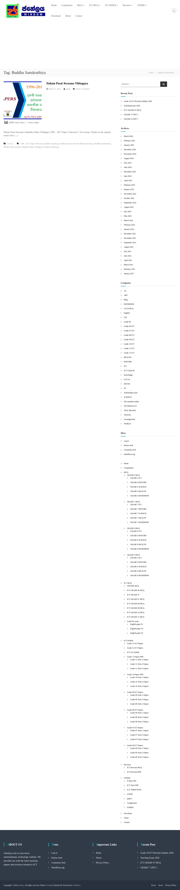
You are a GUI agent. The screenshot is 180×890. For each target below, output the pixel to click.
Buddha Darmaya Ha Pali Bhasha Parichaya (76, 143)
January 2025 (129, 145)
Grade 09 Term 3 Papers (139, 704)
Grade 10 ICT (129, 344)
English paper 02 (136, 628)
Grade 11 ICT (129, 348)
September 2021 (130, 242)
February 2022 (129, 225)
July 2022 (127, 211)
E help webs (131, 781)
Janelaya (21, 885)
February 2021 (129, 269)
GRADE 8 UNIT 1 (131, 119)
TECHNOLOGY (130, 406)
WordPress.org (129, 454)
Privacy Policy (102, 862)
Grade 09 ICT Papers (135, 692)
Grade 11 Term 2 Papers (139, 664)
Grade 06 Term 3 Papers (139, 757)
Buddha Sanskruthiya (102, 143)
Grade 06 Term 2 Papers (139, 752)
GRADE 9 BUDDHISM (139, 575)
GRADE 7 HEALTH (138, 518)
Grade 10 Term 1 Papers (139, 677)
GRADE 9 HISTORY (138, 562)
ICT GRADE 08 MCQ (135, 603)
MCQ (79, 5)
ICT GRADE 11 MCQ (135, 617)
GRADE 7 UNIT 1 (131, 114)
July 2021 (127, 251)
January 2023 (129, 189)
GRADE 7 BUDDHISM (139, 522)
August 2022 (129, 207)
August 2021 (129, 247)
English (127, 313)
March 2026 (128, 136)
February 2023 (129, 185)
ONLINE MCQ (133, 586)
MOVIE (127, 384)
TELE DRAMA (130, 410)
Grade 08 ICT (129, 335)
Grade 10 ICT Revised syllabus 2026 (138, 101)
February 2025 (129, 140)
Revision (127, 5)
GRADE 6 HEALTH (138, 491)
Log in (126, 441)
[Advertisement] (90, 45)
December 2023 (130, 171)
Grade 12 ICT (129, 353)
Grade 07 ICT (129, 330)
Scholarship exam (131, 392)
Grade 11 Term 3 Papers (139, 668)
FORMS (130, 807)
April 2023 (128, 180)
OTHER (141, 5)
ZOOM (130, 794)
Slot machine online (131, 401)
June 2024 (128, 167)
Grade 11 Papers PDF (135, 657)
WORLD (127, 423)
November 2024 (130, 154)
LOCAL (10, 143)
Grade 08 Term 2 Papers (139, 717)
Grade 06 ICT (129, 326)
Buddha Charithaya (51, 143)
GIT (125, 317)
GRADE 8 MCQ (133, 528)
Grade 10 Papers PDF (135, 674)
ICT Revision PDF (134, 772)
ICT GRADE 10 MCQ (135, 612)
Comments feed (130, 450)
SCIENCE (128, 397)
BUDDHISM (129, 304)
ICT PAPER (110, 5)
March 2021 (128, 264)
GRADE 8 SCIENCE (138, 540)
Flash (48, 885)
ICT (125, 366)
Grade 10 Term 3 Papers (139, 686)
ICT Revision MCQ (134, 767)
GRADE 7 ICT (136, 504)
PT (125, 388)
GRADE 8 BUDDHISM (139, 549)
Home (54, 5)
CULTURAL (129, 308)
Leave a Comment (83, 89)
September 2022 (130, 202)
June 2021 (128, 256)
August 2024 (129, 158)
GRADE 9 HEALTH (138, 571)
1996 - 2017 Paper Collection (32, 143)
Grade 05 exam (133, 621)
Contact (78, 15)
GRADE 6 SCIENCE (138, 487)
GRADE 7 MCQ (133, 501)
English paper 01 (136, 624)
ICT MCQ (93, 5)
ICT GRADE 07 (133, 594)
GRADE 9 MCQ (133, 555)
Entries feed (128, 445)
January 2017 (129, 273)
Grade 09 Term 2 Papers (139, 699)
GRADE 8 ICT (136, 531)
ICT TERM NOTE (134, 789)
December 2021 (130, 233)
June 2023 (128, 176)
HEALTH (127, 357)
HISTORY (128, 361)
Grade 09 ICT (129, 339)
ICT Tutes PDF (133, 785)
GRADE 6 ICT (136, 478)
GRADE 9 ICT (136, 557)
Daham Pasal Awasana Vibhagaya (67, 83)
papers (129, 798)
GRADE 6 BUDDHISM (139, 495)
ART (126, 295)
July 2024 (127, 163)
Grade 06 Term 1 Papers (139, 748)
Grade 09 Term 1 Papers (139, 695)
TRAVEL (127, 415)
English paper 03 (136, 633)
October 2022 (129, 198)
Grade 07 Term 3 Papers (139, 739)
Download (55, 15)
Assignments (132, 803)
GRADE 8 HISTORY (138, 535)
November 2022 (130, 194)
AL (125, 291)
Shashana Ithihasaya (51, 147)
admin (68, 89)
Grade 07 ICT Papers (135, 727)
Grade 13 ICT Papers (135, 643)
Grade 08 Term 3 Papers (139, 721)
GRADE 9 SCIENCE (138, 566)
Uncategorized (129, 419)
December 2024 (130, 149)
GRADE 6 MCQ (133, 475)
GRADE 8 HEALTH (138, 544)
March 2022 (128, 220)
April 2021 (128, 260)
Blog (126, 299)
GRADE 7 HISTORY (138, 509)
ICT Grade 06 (129, 370)
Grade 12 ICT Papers (135, 648)
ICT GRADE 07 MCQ (132, 110)
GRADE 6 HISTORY (138, 482)
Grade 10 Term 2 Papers (139, 682)
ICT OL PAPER (133, 652)
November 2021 (130, 238)
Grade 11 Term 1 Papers (139, 659)
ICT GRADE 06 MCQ (135, 590)
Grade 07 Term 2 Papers (139, 735)
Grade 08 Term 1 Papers (139, 713)
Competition (66, 5)
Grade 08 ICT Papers (135, 710)
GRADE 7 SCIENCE (138, 513)
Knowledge (128, 375)
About (68, 15)
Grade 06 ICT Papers (135, 745)
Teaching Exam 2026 (132, 105)
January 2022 (129, 229)
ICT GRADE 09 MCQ (135, 608)
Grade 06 (127, 322)
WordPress (76, 885)
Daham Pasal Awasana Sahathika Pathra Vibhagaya (23, 147)
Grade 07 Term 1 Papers (139, 730)
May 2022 (128, 216)
